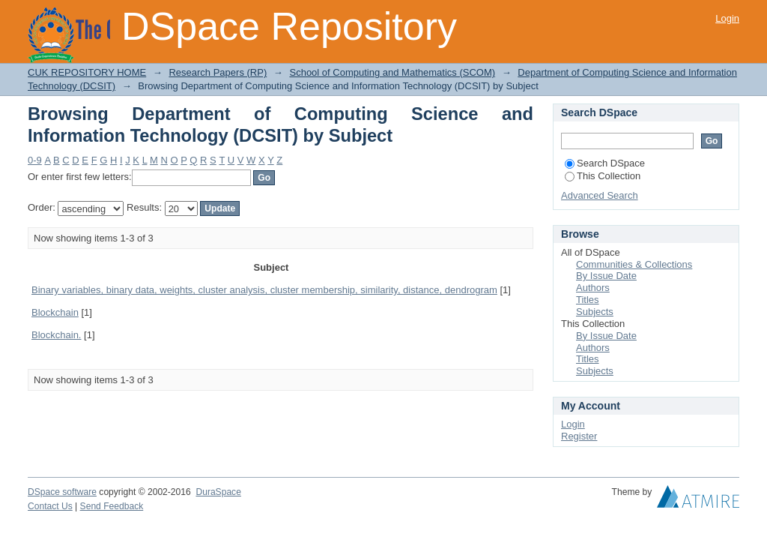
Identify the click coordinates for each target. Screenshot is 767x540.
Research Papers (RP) (218, 72)
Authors (593, 287)
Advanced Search (599, 195)
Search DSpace (605, 163)
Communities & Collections (634, 264)
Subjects (594, 311)
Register (579, 436)
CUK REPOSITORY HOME (87, 72)
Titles (587, 299)
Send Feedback (112, 506)
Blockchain (55, 312)
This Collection (602, 176)
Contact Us (50, 506)
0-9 (35, 160)
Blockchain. (56, 334)
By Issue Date (606, 275)
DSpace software (62, 492)
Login (727, 18)
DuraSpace (217, 492)
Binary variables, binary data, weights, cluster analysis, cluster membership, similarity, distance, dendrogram (264, 290)
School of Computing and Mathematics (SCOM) (392, 72)
